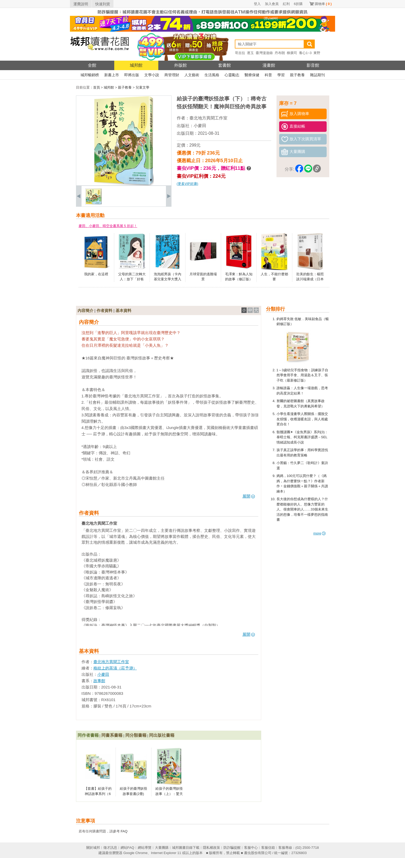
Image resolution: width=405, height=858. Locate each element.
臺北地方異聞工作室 (208, 118)
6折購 (298, 4)
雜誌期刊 (317, 75)
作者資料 (104, 310)
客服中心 (251, 848)
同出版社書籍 (161, 735)
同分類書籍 (135, 735)
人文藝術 (191, 75)
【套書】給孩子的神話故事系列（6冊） (98, 794)
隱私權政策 (211, 848)
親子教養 (297, 75)
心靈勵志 (232, 75)
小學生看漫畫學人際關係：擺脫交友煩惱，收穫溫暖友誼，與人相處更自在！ (302, 419)
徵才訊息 (110, 848)
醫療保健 (252, 75)
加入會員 (272, 4)
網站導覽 (144, 848)
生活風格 (211, 75)
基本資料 (123, 310)
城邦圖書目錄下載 (185, 848)
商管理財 (171, 75)
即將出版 (131, 75)
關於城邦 (93, 848)
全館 (92, 65)
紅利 (286, 4)
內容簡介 (85, 310)
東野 (316, 53)
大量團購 (162, 848)
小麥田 (200, 125)
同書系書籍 (111, 735)
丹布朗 (280, 53)
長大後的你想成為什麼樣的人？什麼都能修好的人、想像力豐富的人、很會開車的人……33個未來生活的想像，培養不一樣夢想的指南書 (302, 509)
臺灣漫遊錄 (264, 53)
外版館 (180, 65)
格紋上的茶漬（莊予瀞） (115, 668)
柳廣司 (292, 53)
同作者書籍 (88, 735)
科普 (268, 75)
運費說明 (80, 4)
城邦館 (136, 65)
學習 (281, 75)
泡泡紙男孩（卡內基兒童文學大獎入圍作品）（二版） (167, 279)
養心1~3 (305, 53)
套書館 (224, 65)
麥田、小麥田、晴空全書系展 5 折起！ (108, 226)
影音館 (313, 65)
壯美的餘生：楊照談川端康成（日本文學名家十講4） (310, 279)
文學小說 (151, 75)
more (319, 533)
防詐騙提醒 (232, 848)
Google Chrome (135, 853)
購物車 (323, 4)
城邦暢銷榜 (89, 75)
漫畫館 (269, 65)
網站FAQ (127, 848)
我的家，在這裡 (96, 274)
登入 (257, 4)
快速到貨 (102, 4)
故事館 (99, 680)
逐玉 (250, 53)
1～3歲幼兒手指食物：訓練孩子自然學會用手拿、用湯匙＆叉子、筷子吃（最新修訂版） (302, 375)
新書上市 (111, 75)
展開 (248, 496)
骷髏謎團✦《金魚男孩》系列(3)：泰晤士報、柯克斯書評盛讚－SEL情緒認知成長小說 (302, 437)
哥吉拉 (240, 53)
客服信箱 (268, 848)
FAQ (124, 831)
